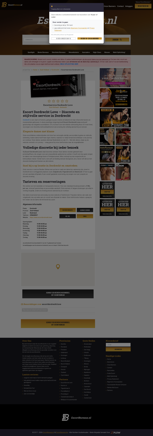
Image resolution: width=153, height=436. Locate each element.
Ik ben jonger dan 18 (63, 38)
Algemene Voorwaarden (79, 28)
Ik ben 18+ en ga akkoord (90, 38)
